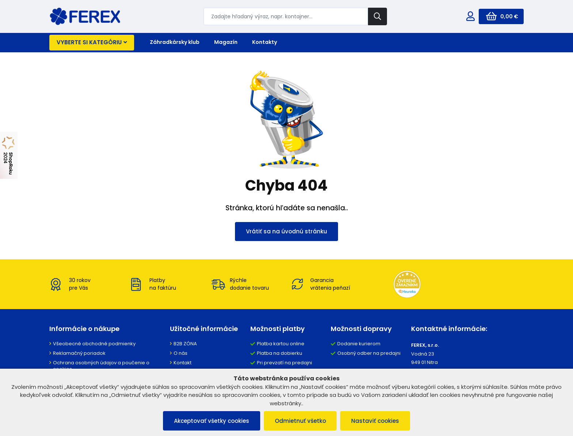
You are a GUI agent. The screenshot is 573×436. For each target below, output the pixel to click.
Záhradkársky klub (175, 42)
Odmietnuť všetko (300, 421)
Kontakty (264, 42)
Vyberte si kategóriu (92, 42)
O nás (180, 353)
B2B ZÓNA (185, 343)
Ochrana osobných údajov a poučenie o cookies (101, 365)
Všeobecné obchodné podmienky (94, 343)
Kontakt (182, 362)
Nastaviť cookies (375, 421)
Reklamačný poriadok (79, 353)
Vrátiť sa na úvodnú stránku (286, 231)
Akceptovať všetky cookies (211, 421)
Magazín (226, 42)
